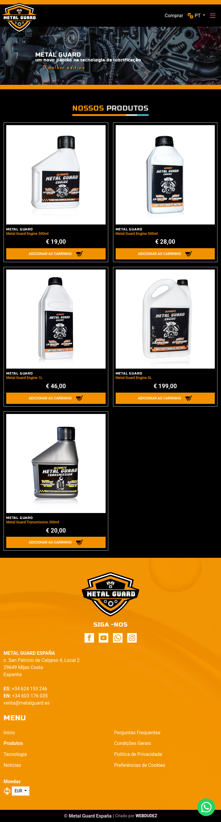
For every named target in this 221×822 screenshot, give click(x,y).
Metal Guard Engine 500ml (137, 234)
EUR (19, 790)
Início (9, 732)
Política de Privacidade (138, 754)
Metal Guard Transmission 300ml (32, 522)
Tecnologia (15, 754)
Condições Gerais (132, 743)
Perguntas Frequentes (137, 732)
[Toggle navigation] (212, 15)
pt (198, 15)
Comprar (174, 15)
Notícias (12, 765)
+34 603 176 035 (30, 696)
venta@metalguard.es (27, 703)
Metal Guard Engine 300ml (27, 234)
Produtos (13, 743)
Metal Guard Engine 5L (134, 378)
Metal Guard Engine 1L (24, 378)
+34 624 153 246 (29, 689)
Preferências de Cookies (139, 765)
